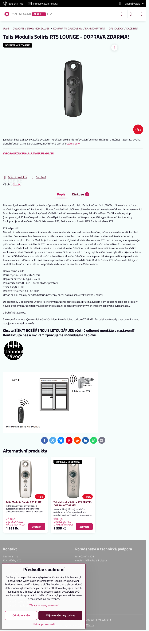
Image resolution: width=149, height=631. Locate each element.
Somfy (17, 184)
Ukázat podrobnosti (44, 624)
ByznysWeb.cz (86, 625)
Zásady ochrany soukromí (96, 619)
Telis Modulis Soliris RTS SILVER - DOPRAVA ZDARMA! (72, 503)
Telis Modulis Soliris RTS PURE (23, 502)
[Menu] (141, 14)
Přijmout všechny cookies (60, 615)
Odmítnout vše (21, 615)
